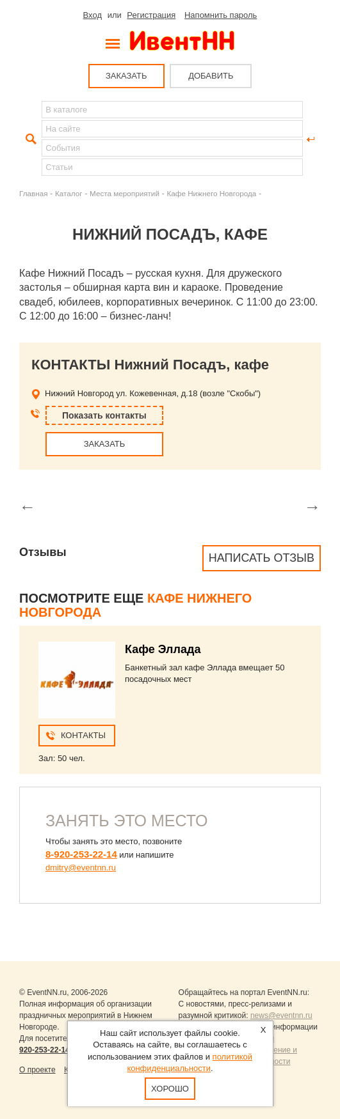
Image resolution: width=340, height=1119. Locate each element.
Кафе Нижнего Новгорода (211, 193)
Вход (92, 15)
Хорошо (170, 1088)
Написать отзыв (261, 558)
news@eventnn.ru (281, 1015)
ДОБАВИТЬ (210, 76)
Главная (33, 193)
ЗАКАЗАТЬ (126, 76)
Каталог (69, 193)
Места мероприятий (124, 193)
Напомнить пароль (220, 15)
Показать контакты (104, 415)
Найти (29, 139)
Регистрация (151, 15)
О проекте (37, 1069)
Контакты (83, 735)
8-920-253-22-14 (81, 854)
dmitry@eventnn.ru (80, 867)
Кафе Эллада (162, 649)
